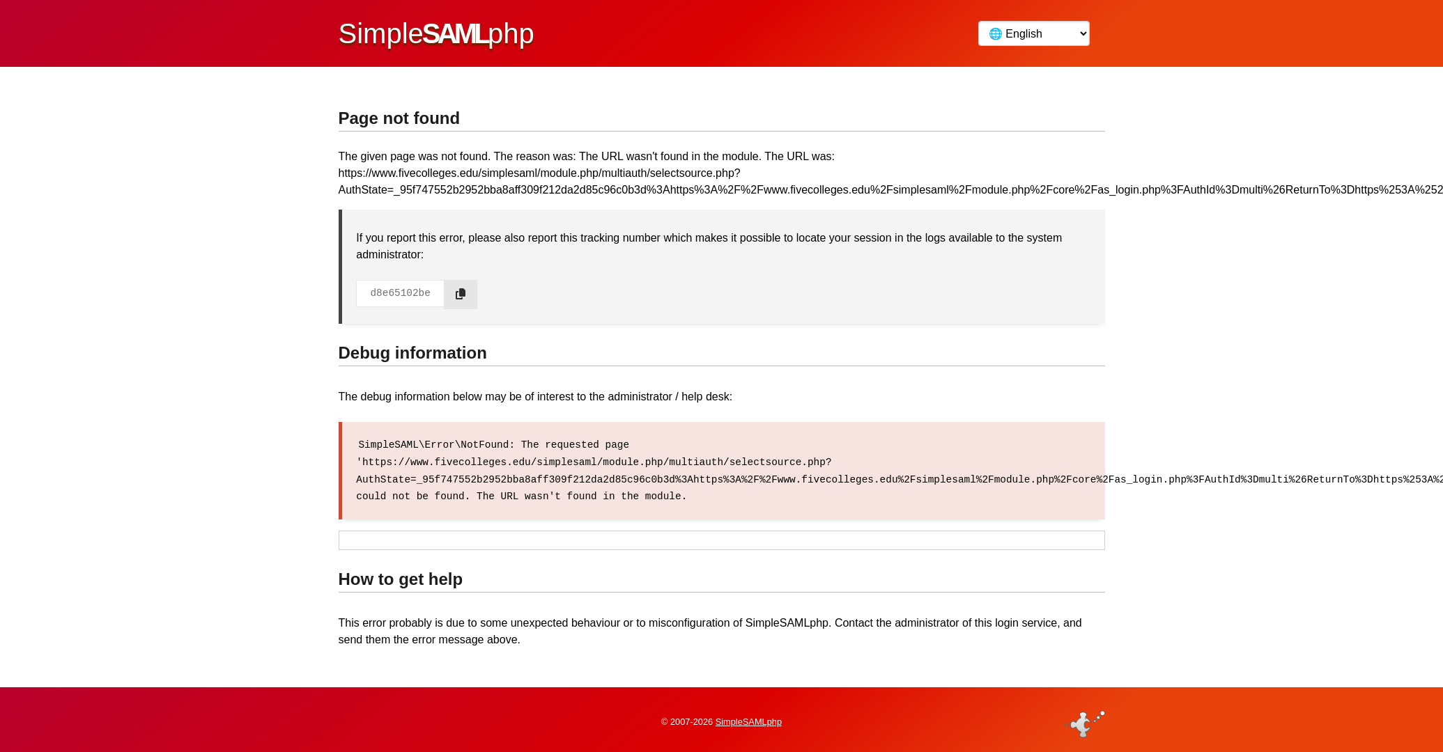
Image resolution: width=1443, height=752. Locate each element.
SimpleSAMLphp (749, 719)
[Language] (1034, 33)
